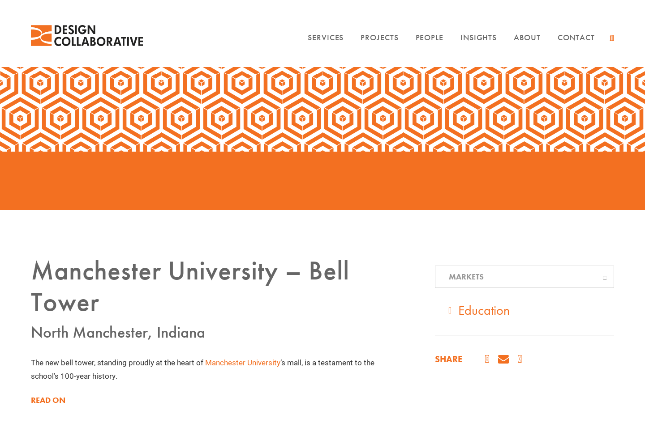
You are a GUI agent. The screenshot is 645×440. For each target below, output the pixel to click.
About (527, 37)
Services (326, 37)
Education (484, 310)
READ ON (48, 400)
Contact (576, 37)
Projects (379, 37)
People (429, 37)
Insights (478, 37)
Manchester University (242, 362)
